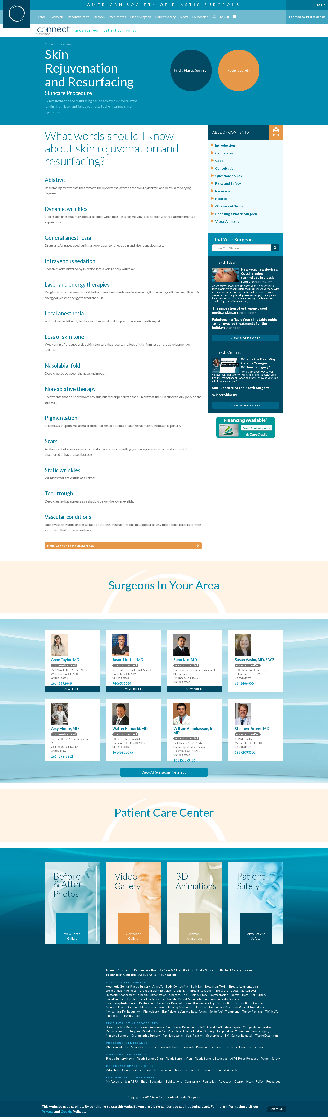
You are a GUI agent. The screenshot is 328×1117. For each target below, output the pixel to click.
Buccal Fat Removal (243, 990)
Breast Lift (181, 990)
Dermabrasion (219, 994)
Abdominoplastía (117, 1047)
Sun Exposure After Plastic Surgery (240, 388)
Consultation (225, 168)
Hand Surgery (205, 1031)
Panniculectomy (173, 1035)
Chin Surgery (198, 994)
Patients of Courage (121, 974)
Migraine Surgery (117, 1035)
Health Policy (255, 1081)
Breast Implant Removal (121, 990)
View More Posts (246, 338)
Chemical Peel (178, 994)
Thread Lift (113, 1015)
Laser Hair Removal (169, 1003)
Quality (239, 1081)
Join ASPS (131, 1081)
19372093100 (245, 752)
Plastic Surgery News (120, 1058)
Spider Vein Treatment (224, 1011)
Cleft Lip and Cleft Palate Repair (219, 1027)
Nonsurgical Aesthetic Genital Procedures (237, 1007)
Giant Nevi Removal (181, 1031)
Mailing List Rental (187, 1070)
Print (276, 132)
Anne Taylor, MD (65, 659)
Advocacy (225, 1081)
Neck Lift (200, 1007)
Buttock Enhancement (121, 994)
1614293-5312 (62, 756)
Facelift (132, 999)
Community (192, 1081)
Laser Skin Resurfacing (199, 1003)
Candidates (224, 153)
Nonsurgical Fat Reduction (123, 1011)
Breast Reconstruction (155, 1027)
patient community (120, 30)
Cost (219, 160)
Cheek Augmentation (152, 994)
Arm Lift (157, 986)
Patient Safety (165, 17)
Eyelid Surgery (115, 999)
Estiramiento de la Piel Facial (228, 1047)
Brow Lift (222, 990)
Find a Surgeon (140, 17)
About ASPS (147, 974)
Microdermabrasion (152, 1007)
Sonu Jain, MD (185, 659)
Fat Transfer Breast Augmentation (184, 999)
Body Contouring (177, 986)
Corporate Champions (158, 1070)
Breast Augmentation (243, 986)
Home (41, 17)
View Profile (72, 689)
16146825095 (122, 752)
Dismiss (277, 1109)
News (184, 17)
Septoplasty (214, 1035)
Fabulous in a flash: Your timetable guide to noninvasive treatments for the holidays (244, 323)
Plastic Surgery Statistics (211, 1058)
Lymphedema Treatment (233, 1031)
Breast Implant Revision (155, 990)
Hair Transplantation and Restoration (130, 1003)
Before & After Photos (110, 17)
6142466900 (244, 683)
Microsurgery (260, 1031)
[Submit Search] (275, 247)
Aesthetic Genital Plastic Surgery (128, 986)
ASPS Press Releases (244, 1058)
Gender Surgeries (154, 1031)
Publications (174, 1081)
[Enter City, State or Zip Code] (241, 247)
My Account (114, 1081)
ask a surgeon (87, 30)
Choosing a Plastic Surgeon (236, 214)
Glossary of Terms (229, 206)
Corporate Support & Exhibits (221, 1070)
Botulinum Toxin (216, 986)
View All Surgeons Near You (164, 772)
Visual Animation (228, 221)
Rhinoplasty (151, 1011)
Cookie (66, 1111)
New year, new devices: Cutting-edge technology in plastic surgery (259, 275)
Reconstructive (79, 17)
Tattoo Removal (252, 1011)
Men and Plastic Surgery (122, 1007)
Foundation (200, 17)
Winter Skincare (225, 395)
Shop (144, 1081)
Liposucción (256, 1047)
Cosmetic (57, 17)
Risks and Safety (228, 183)
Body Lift (196, 986)
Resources (273, 1081)
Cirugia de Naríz (169, 1047)
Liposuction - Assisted (249, 1003)
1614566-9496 (184, 760)
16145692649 (61, 683)
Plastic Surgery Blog (150, 1058)
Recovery (222, 191)
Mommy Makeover (180, 1007)
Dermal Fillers (239, 994)
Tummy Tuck (131, 1015)
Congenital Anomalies (257, 1027)
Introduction (225, 145)
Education (156, 1081)
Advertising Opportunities (123, 1070)
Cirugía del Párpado (194, 1047)
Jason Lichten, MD (127, 659)
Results (221, 199)
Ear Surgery (258, 994)
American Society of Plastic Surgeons (164, 4)
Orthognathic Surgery (145, 1035)
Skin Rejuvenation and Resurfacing (184, 1011)
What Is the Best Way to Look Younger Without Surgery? (258, 363)
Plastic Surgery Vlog (178, 1058)
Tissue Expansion (266, 1035)
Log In (321, 4)
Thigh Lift (271, 1011)
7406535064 (121, 683)
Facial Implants (149, 999)
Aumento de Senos (143, 1047)
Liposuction (224, 1003)
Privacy (48, 1111)
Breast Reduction (201, 990)
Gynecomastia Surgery (224, 999)
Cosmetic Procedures (58, 44)
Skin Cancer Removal (238, 1035)
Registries (209, 1081)
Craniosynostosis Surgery (123, 1031)
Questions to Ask (228, 176)
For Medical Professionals (307, 16)
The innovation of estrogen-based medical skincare (239, 310)
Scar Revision (195, 1035)
